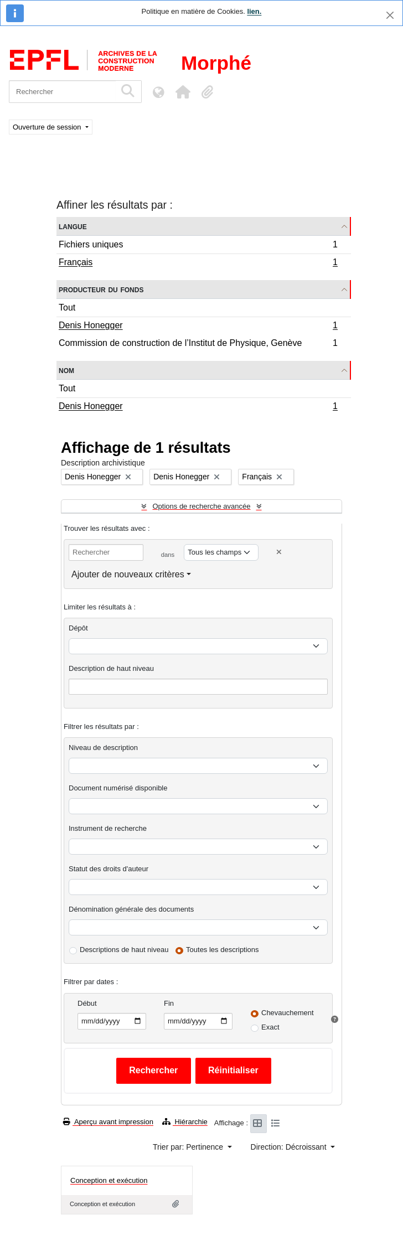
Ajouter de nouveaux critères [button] (127, 574)
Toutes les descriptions (222, 949)
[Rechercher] (62, 91)
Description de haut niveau (111, 668)
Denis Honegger (198, 326)
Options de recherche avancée (201, 506)
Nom (66, 370)
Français (198, 263)
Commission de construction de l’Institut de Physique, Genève (198, 344)
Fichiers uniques (198, 246)
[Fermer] (390, 15)
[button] (182, 92)
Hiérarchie (185, 1122)
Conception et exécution (108, 1180)
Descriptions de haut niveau (124, 949)
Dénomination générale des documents (131, 909)
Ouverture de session (48, 127)
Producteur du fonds (101, 289)
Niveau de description (103, 747)
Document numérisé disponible (118, 788)
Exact (270, 1027)
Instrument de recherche (108, 828)
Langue (73, 226)
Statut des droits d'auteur (108, 869)
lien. (254, 11)
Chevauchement (287, 1013)
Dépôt (78, 628)
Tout (67, 307)
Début (87, 1003)
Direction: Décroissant (290, 1146)
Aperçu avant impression (108, 1122)
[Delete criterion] (279, 552)
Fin (169, 1003)
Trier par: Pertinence (189, 1146)
